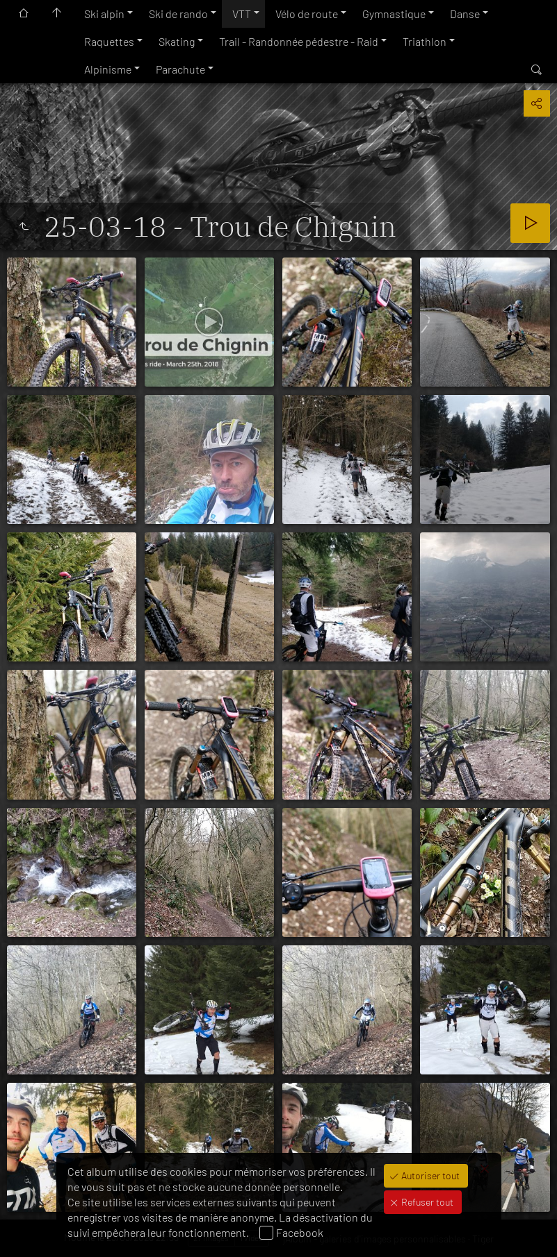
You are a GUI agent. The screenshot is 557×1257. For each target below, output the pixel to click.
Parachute (180, 69)
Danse (465, 13)
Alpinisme (107, 69)
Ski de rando (178, 13)
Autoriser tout (429, 1175)
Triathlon (424, 41)
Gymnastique (394, 13)
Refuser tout (426, 1202)
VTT (241, 13)
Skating (177, 41)
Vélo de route (306, 13)
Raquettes (109, 41)
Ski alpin (104, 13)
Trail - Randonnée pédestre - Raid (298, 41)
